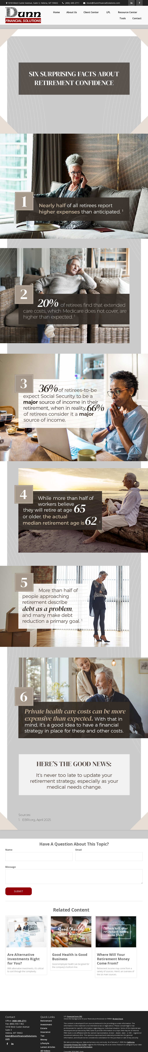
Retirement (46, 1020)
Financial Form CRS (74, 1016)
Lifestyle (44, 1043)
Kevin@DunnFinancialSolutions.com (101, 3)
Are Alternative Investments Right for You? (23, 959)
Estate (43, 1028)
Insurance (45, 1032)
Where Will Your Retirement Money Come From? (113, 959)
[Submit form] (18, 891)
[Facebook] (139, 3)
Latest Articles (47, 1047)
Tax (42, 1035)
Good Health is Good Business (69, 956)
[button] (56, 12)
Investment (46, 1024)
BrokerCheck (118, 1019)
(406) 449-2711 (70, 3)
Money (43, 1039)
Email (78, 849)
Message (10, 867)
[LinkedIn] (131, 3)
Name (8, 849)
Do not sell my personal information (78, 1047)
